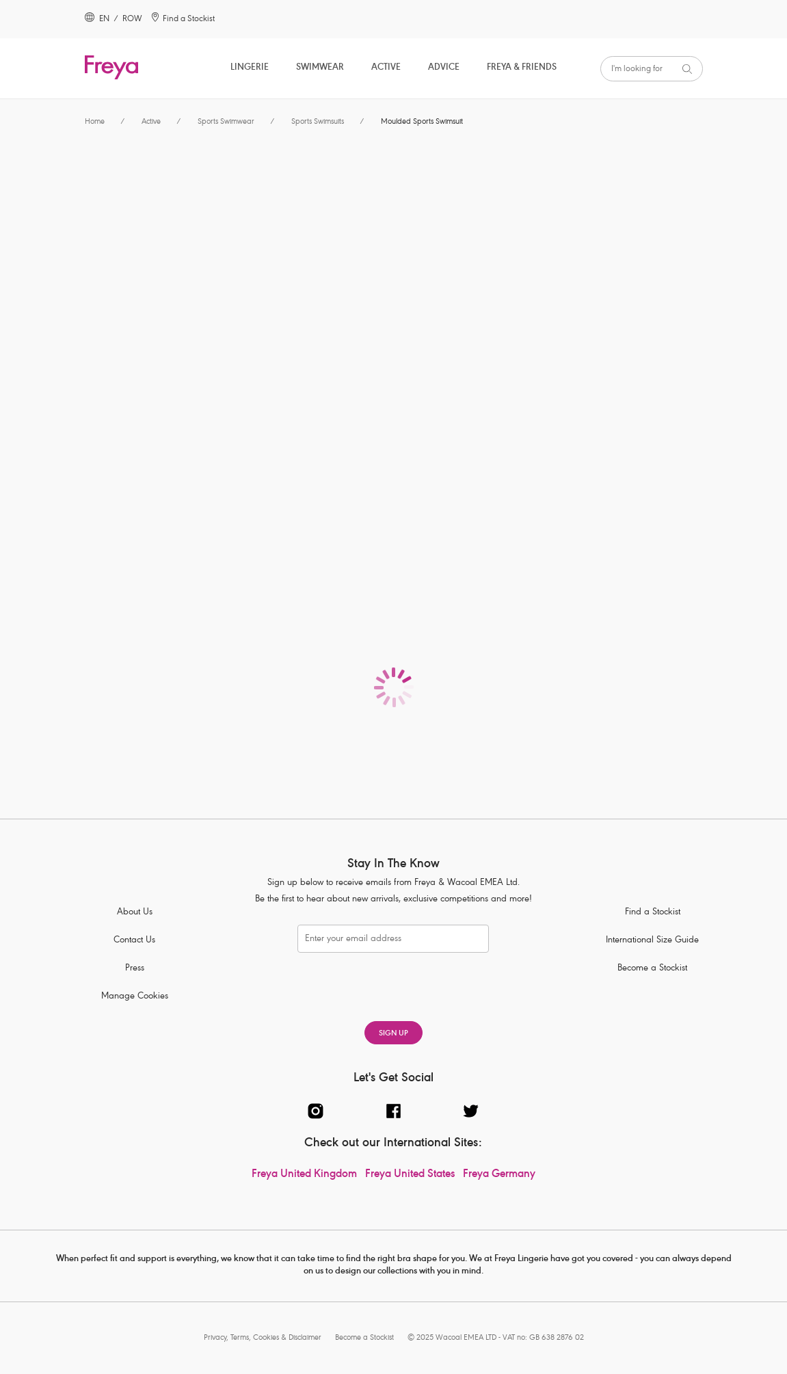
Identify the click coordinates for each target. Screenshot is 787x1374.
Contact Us (134, 941)
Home (95, 122)
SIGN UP (393, 1033)
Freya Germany (499, 1175)
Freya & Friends (522, 68)
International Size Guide (652, 941)
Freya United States (410, 1175)
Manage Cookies (134, 997)
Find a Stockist (652, 913)
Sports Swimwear (226, 122)
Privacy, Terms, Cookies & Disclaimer (262, 1338)
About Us (134, 913)
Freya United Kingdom (304, 1175)
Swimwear (320, 68)
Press (134, 969)
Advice (443, 68)
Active (386, 68)
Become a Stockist (652, 969)
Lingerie (249, 68)
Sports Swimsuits (317, 122)
